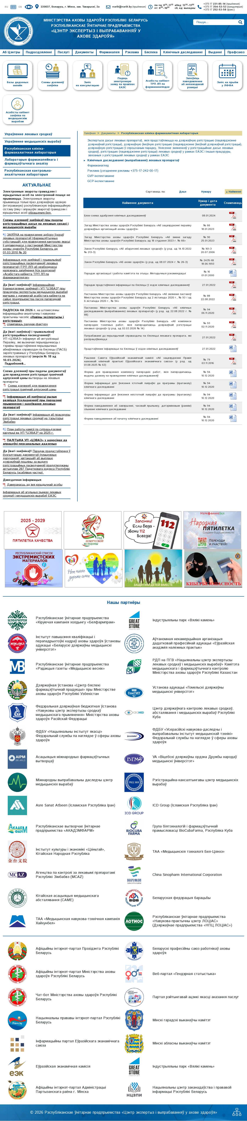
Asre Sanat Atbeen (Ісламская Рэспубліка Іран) (75, 805)
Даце (182, 192)
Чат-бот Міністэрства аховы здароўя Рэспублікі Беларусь (76, 997)
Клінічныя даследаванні (183, 52)
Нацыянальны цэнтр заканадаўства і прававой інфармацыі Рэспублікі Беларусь (191, 1090)
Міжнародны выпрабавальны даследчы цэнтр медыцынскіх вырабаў (74, 782)
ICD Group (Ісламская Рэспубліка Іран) (184, 805)
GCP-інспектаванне (101, 181)
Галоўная (90, 134)
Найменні (235, 192)
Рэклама (132, 52)
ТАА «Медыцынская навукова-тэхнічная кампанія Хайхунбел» (78, 921)
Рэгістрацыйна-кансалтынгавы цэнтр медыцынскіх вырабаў (195, 782)
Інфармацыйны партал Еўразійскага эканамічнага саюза (77, 1043)
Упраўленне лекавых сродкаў (28, 134)
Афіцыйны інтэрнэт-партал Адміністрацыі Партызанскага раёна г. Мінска (71, 1090)
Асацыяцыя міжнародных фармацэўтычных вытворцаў (72, 759)
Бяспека (151, 52)
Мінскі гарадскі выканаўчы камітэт (181, 1020)
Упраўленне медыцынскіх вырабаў (32, 141)
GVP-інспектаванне (101, 176)
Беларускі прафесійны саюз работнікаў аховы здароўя (191, 951)
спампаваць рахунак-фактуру (27, 324)
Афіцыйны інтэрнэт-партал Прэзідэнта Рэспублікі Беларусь (77, 951)
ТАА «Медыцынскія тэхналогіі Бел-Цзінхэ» (188, 851)
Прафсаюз (236, 52)
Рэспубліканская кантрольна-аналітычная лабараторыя (28, 173)
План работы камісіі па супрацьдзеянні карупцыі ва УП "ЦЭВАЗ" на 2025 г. (32, 431)
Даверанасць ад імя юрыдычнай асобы (34, 485)
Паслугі (63, 52)
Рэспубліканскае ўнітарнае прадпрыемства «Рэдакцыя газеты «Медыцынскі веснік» (72, 666)
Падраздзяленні (39, 52)
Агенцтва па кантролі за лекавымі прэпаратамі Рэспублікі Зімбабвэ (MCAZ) (75, 875)
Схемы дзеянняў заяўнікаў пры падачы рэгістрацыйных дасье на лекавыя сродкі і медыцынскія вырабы (36, 224)
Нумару (206, 192)
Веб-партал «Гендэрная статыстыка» (184, 974)
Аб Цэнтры (11, 52)
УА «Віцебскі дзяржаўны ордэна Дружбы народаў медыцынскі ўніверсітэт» (194, 759)
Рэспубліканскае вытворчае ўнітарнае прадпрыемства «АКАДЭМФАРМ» (68, 828)
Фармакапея (109, 52)
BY (13, 7)
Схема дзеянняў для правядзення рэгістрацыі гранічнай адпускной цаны (29, 388)
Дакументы (84, 52)
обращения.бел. (40, 213)
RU (6, 7)
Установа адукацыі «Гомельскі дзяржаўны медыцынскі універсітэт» (188, 690)
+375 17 (221, 4)
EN (20, 7)
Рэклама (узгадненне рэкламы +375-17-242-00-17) (123, 171)
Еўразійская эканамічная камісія (63, 1066)
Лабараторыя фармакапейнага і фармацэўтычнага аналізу (31, 162)
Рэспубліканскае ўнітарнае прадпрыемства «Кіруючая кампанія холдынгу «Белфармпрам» (75, 620)
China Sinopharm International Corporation (187, 875)
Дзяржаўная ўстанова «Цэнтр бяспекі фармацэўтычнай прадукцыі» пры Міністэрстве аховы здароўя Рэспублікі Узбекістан (76, 690)
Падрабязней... (15, 364)
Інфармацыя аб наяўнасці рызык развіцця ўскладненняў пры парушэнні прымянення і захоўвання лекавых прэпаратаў (32, 402)
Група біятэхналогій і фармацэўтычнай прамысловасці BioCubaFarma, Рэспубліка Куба (192, 828)
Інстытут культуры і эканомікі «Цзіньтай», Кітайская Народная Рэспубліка (70, 852)
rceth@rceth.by (129, 7)
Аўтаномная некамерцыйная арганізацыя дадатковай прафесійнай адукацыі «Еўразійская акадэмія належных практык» (193, 644)
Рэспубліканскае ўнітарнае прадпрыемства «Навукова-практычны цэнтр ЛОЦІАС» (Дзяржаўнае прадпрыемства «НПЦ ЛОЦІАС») (192, 921)
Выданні (215, 52)
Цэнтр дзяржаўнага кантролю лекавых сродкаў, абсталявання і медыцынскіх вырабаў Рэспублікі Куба (193, 713)
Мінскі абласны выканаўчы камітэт (181, 1043)
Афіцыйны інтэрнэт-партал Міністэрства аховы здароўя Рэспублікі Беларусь (75, 974)
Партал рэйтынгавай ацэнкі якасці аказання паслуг (195, 997)
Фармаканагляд (98, 166)
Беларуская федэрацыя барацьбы (181, 898)
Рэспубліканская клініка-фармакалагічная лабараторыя (30, 151)
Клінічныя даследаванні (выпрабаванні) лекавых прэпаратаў (134, 161)
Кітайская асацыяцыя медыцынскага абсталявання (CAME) (67, 898)
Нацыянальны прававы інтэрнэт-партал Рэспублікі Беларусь (78, 1020)
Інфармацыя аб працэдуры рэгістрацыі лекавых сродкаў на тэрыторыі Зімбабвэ (36, 419)
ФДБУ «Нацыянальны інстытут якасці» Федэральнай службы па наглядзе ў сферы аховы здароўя (78, 736)
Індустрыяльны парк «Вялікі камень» (183, 620)
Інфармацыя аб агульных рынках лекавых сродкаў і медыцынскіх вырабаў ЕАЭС (32, 494)
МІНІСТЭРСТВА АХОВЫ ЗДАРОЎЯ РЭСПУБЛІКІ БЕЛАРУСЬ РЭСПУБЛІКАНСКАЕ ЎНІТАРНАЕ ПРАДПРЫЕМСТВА (95, 29)
